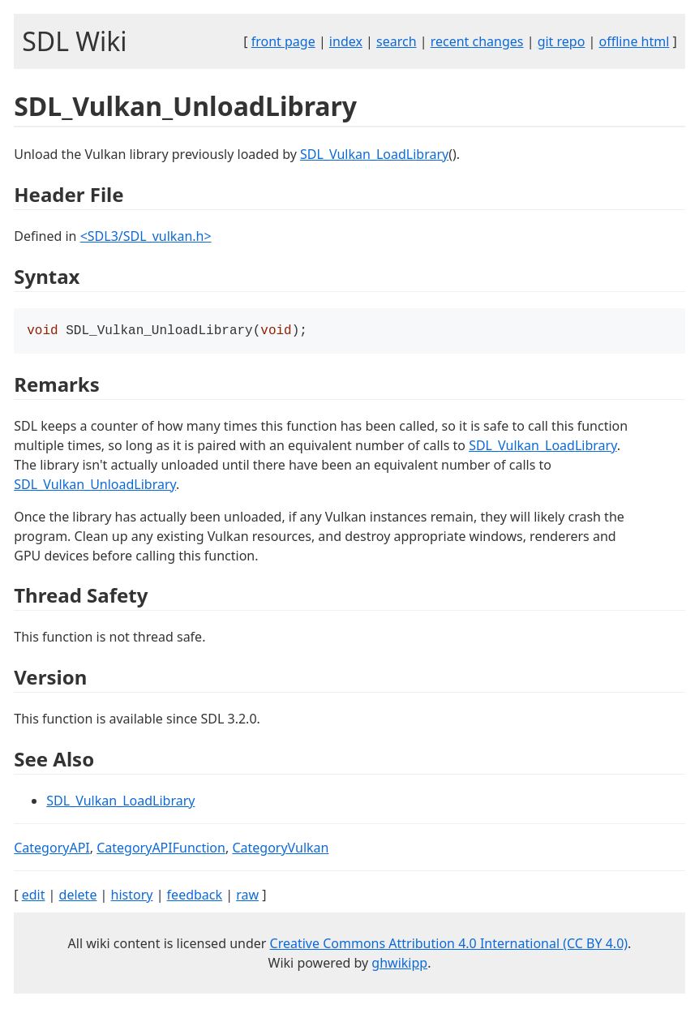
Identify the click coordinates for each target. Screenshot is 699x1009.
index (345, 41)
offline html (634, 41)
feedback (194, 896)
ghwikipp (399, 964)
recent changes (477, 41)
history (132, 896)
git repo (561, 41)
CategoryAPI (52, 849)
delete (78, 896)
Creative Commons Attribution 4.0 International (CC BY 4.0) (449, 945)
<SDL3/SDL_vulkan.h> (146, 236)
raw (247, 896)
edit (33, 896)
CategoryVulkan (280, 849)
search (396, 41)
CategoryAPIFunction (160, 849)
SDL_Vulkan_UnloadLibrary (95, 486)
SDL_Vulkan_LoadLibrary (374, 154)
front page (283, 41)
